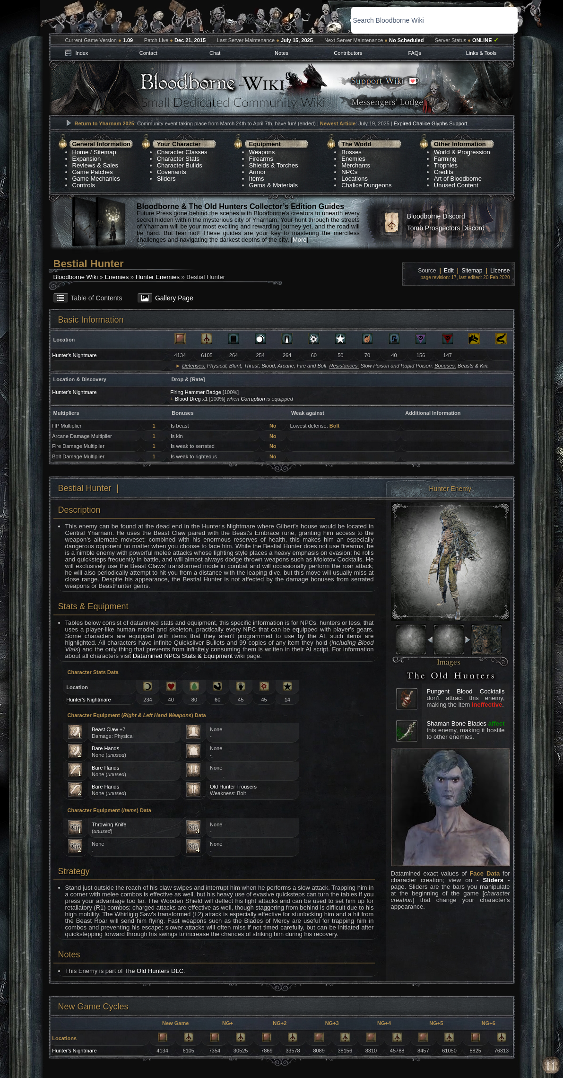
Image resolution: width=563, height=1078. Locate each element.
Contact (148, 53)
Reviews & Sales (95, 165)
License (500, 270)
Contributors (348, 53)
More (300, 239)
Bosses (351, 152)
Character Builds (179, 165)
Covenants (171, 171)
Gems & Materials (273, 185)
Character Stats (178, 158)
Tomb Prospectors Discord (446, 228)
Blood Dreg (188, 399)
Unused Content (456, 185)
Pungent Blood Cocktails (466, 691)
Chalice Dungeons (366, 185)
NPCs (349, 171)
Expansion (86, 158)
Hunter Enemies (158, 276)
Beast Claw (105, 729)
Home (80, 152)
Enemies (353, 158)
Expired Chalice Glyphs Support (431, 123)
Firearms (261, 158)
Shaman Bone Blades (456, 723)
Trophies (446, 165)
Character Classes (182, 152)
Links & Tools (481, 53)
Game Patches (92, 171)
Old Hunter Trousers (233, 786)
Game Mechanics (96, 178)
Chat (214, 53)
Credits (443, 171)
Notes (281, 53)
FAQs (414, 53)
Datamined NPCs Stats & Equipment (183, 655)
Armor (257, 171)
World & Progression (462, 152)
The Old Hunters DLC (153, 970)
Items (256, 178)
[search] (417, 20)
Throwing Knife (109, 824)
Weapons (262, 152)
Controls (83, 185)
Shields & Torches (273, 165)
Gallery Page (174, 298)
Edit (449, 270)
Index (81, 53)
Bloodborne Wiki (75, 276)
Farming (445, 158)
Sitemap (105, 152)
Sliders (166, 178)
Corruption (253, 399)
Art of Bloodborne (458, 178)
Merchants (355, 165)
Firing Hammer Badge (195, 392)
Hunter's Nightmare (74, 355)
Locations (354, 178)
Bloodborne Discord (436, 216)
